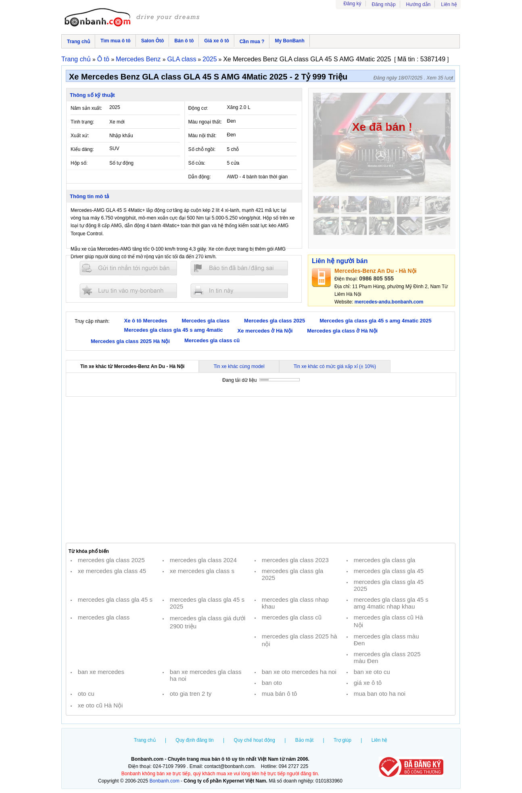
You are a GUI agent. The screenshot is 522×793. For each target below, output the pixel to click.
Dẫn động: (199, 177)
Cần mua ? (252, 41)
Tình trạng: (82, 122)
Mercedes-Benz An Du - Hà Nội (375, 271)
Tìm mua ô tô (115, 41)
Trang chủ (78, 41)
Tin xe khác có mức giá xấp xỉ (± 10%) (335, 366)
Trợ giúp (342, 740)
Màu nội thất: (202, 135)
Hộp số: (79, 163)
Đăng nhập (384, 4)
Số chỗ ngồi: (202, 149)
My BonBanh (289, 41)
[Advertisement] (260, 469)
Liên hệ (449, 4)
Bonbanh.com (165, 781)
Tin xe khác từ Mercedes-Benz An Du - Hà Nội (132, 366)
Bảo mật (304, 740)
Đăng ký (352, 3)
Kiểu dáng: (82, 149)
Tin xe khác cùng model (238, 366)
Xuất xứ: (80, 135)
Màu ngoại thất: (205, 122)
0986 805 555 (376, 278)
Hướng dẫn (418, 4)
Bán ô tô (184, 41)
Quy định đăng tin (194, 740)
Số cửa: (196, 163)
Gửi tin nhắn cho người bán (128, 268)
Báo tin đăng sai (239, 268)
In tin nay (239, 290)
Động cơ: (198, 108)
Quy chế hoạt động (254, 740)
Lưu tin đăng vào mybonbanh (128, 290)
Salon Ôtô (152, 41)
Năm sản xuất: (86, 108)
